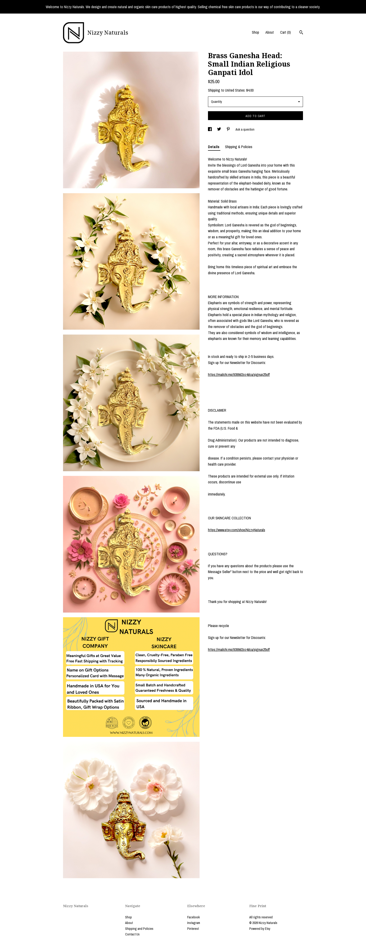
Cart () (285, 32)
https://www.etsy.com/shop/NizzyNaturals (236, 529)
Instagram (193, 923)
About (269, 32)
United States (235, 90)
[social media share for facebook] (210, 129)
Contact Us (132, 934)
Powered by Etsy (259, 929)
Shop (255, 32)
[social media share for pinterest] (228, 129)
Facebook (193, 917)
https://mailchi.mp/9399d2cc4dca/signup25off (239, 374)
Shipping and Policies (139, 929)
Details (214, 146)
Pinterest (193, 929)
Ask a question (245, 129)
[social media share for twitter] (219, 129)
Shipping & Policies (238, 146)
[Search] (301, 33)
